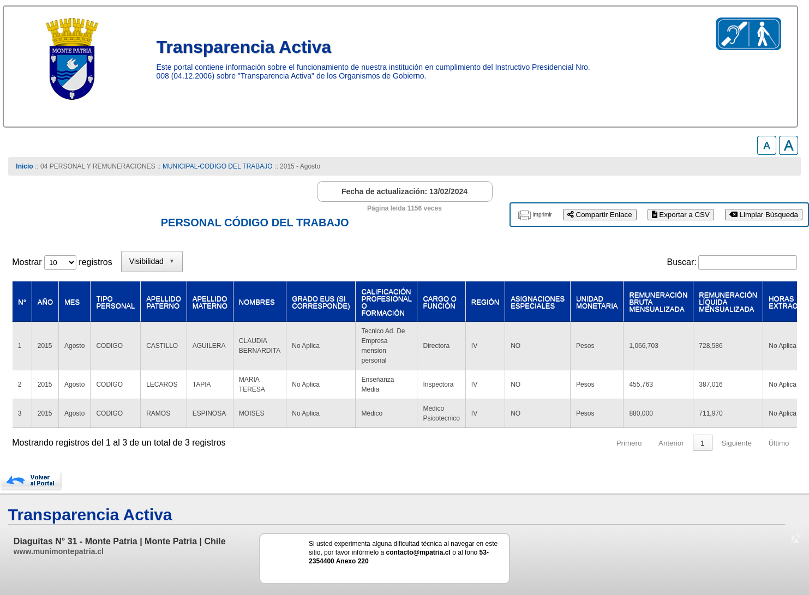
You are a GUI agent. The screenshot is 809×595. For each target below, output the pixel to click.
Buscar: (681, 262)
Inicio (24, 166)
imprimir (542, 215)
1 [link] (702, 443)
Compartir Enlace (599, 215)
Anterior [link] (671, 443)
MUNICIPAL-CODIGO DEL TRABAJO (218, 166)
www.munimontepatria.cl (59, 551)
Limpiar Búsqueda (763, 215)
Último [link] (779, 443)
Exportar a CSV (681, 215)
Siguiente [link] (736, 443)
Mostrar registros (62, 262)
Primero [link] (629, 443)
